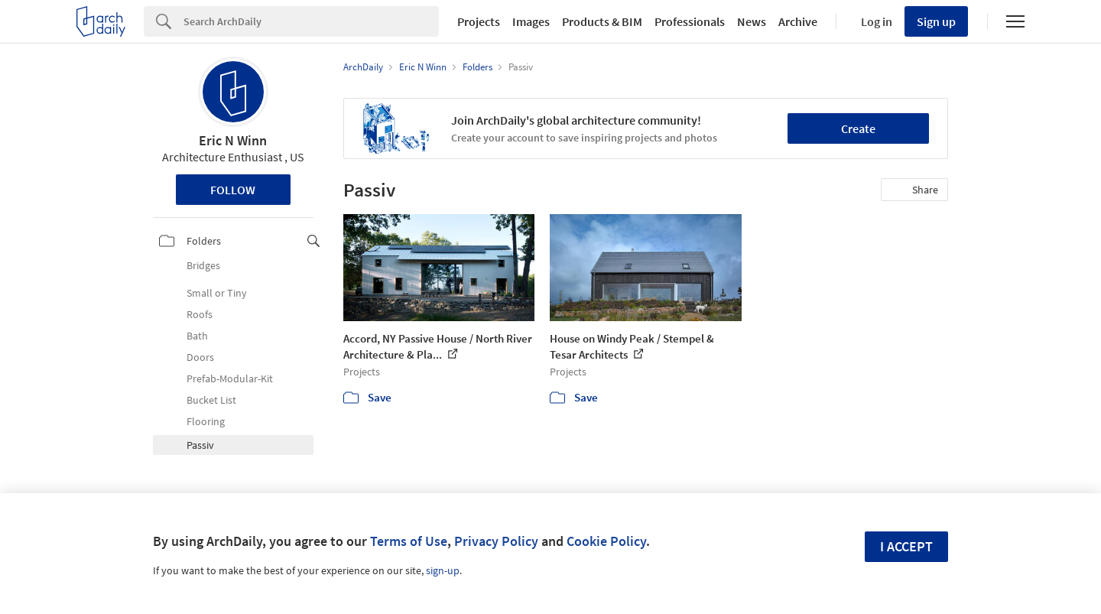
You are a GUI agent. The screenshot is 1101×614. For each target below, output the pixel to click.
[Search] (311, 21)
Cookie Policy (606, 541)
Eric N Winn (233, 140)
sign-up (443, 570)
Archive (797, 21)
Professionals (689, 21)
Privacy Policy (496, 541)
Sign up (936, 21)
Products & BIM (602, 21)
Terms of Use (408, 541)
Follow (232, 189)
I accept (906, 546)
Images (531, 21)
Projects (478, 21)
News (751, 21)
